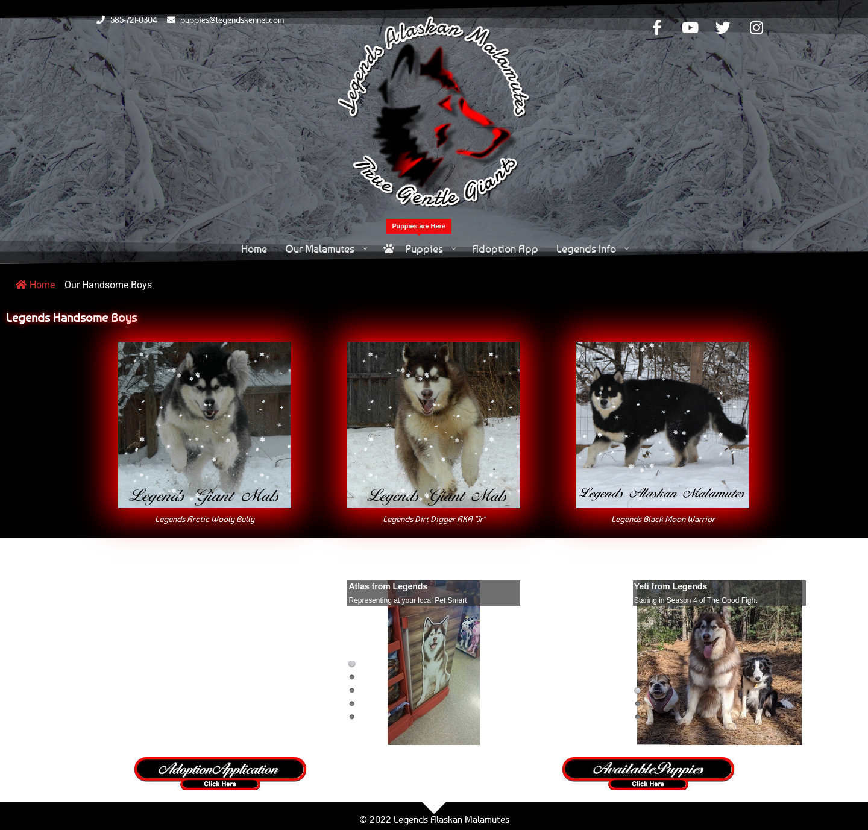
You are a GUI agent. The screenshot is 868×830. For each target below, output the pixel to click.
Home (35, 285)
